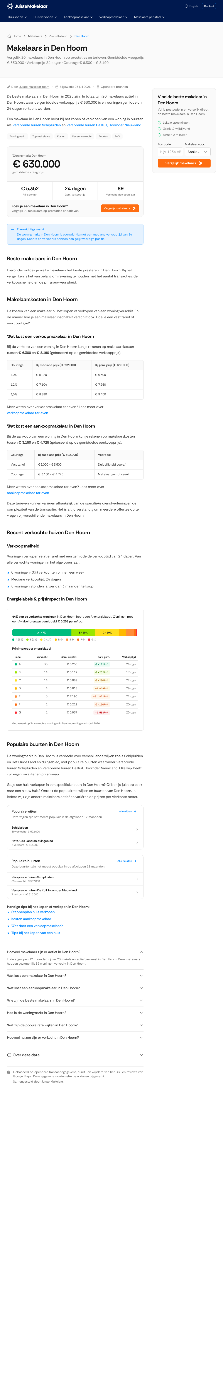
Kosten (61, 136)
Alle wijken (128, 811)
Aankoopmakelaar (78, 17)
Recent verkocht (82, 136)
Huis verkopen (45, 17)
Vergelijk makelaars (120, 208)
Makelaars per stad (149, 17)
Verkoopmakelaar (113, 17)
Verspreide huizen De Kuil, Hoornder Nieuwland (103, 125)
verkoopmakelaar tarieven (27, 413)
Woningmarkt (17, 136)
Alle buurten (127, 861)
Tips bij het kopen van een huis (35, 933)
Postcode (164, 144)
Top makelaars (41, 136)
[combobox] (198, 152)
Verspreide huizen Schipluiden (36, 125)
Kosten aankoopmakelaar (31, 919)
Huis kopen (17, 17)
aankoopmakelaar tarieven (28, 493)
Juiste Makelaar (52, 1081)
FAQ (117, 136)
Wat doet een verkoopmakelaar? (37, 926)
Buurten (103, 136)
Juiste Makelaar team (34, 87)
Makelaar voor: (195, 144)
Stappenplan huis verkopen (33, 912)
